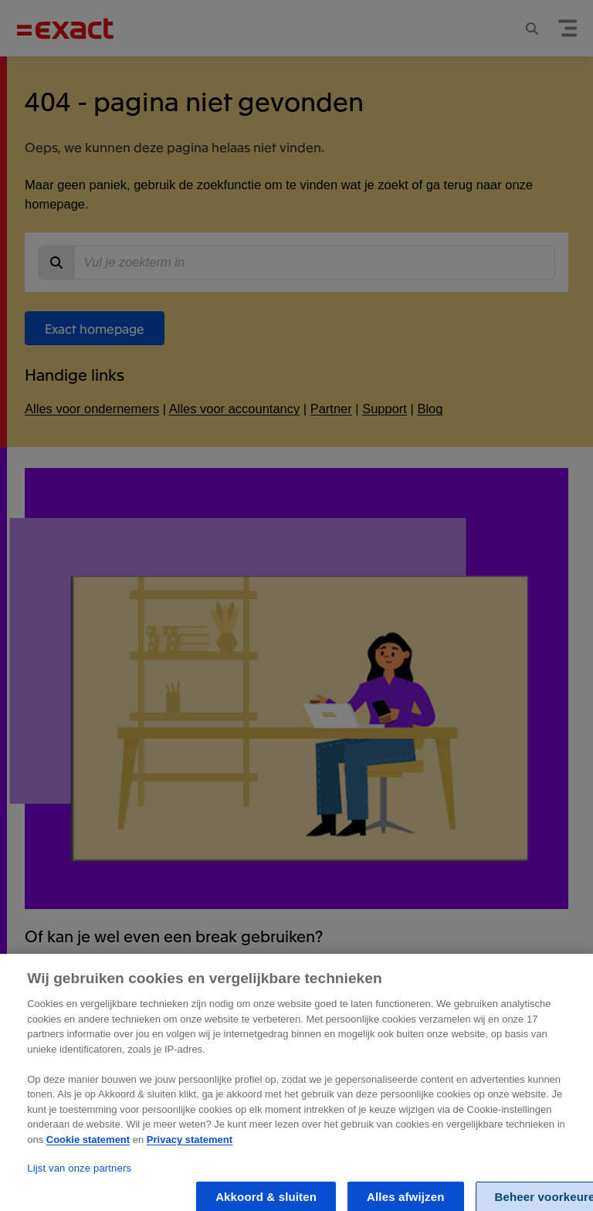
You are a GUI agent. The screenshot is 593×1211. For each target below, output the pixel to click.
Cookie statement (88, 1146)
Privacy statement (189, 1146)
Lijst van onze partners (79, 1175)
